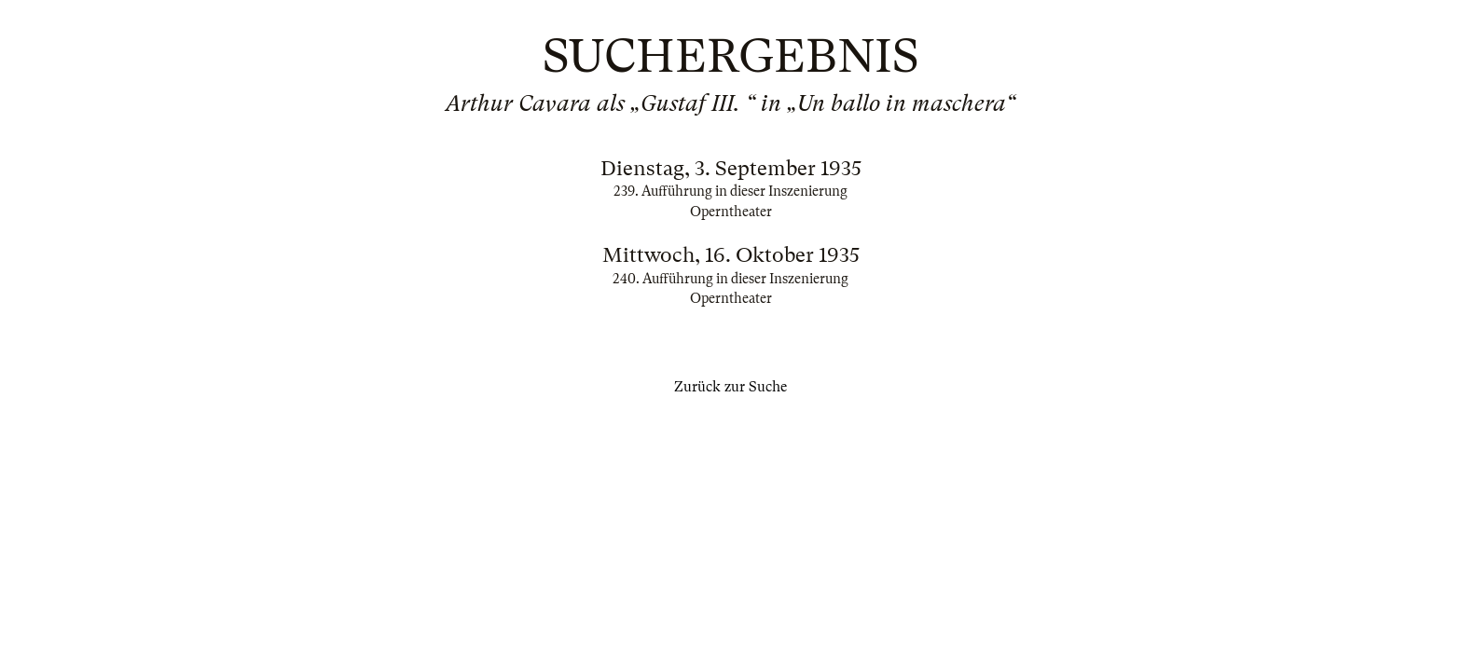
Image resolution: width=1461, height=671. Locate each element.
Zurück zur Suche (730, 386)
